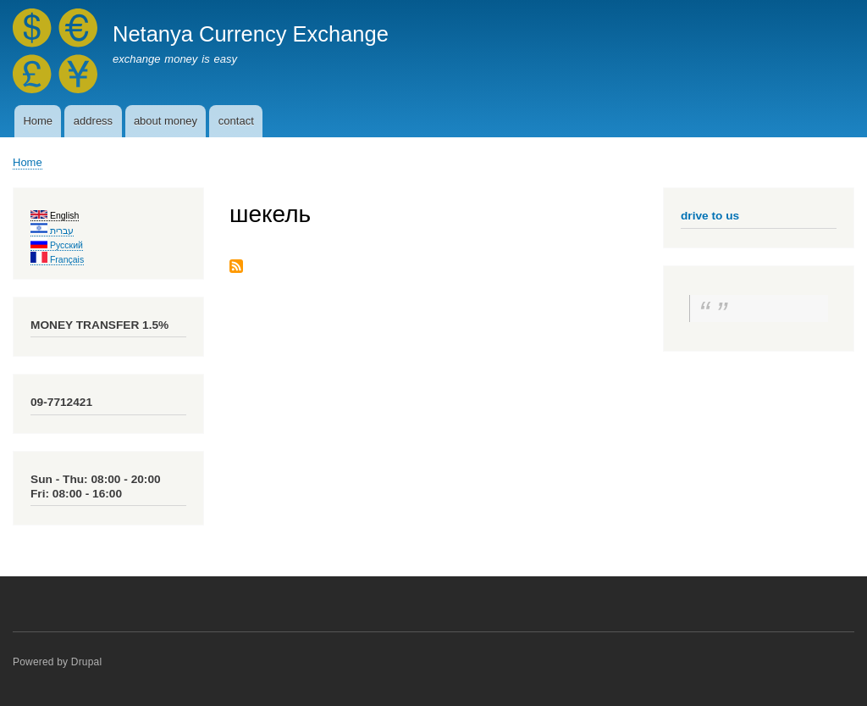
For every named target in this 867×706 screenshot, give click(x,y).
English (54, 215)
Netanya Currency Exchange (251, 34)
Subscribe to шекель (236, 267)
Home (37, 120)
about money (165, 120)
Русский (56, 245)
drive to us (710, 215)
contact (236, 120)
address (93, 120)
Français (57, 259)
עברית (52, 230)
